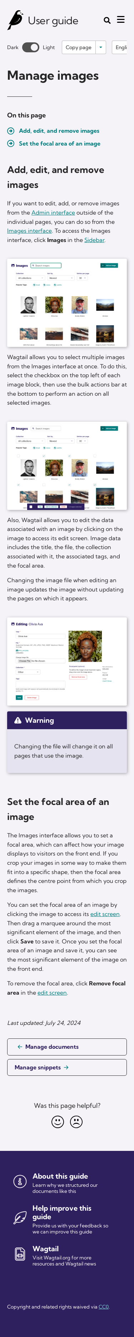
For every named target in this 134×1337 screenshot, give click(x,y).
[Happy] (57, 1122)
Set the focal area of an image (59, 143)
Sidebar (94, 239)
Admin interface (53, 212)
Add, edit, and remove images (59, 130)
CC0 (104, 1307)
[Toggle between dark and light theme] (30, 47)
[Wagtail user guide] (15, 20)
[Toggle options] (100, 47)
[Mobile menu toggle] (120, 19)
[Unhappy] (76, 1122)
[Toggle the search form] (107, 20)
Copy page (78, 47)
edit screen (105, 913)
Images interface (29, 230)
